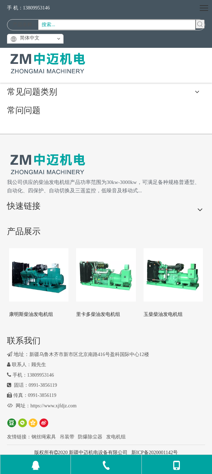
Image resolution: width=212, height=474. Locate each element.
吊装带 (67, 436)
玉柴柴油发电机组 (163, 314)
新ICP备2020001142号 (154, 452)
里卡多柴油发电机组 (98, 314)
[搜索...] (117, 25)
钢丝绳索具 (43, 436)
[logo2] (47, 164)
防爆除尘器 (90, 436)
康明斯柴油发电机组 (31, 314)
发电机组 (116, 436)
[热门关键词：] (200, 24)
